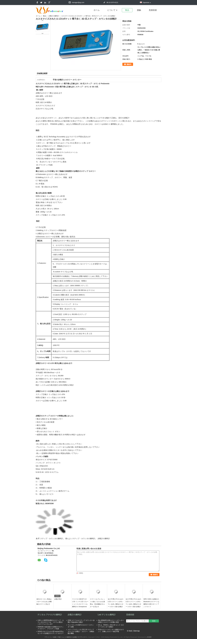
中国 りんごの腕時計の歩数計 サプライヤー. (73, 637)
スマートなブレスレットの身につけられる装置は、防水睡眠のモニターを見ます (97, 603)
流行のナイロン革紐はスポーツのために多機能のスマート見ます (44, 601)
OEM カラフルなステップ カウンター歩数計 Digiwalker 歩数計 (81, 621)
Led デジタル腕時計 (107, 615)
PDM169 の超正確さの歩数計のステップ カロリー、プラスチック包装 (50, 628)
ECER (149, 637)
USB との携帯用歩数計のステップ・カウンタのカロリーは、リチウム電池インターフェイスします (51, 622)
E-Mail (129, 631)
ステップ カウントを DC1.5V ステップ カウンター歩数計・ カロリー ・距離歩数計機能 (81, 631)
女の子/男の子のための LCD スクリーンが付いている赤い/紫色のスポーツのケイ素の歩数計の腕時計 (115, 604)
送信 (153, 621)
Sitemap (136, 631)
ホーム (97, 10)
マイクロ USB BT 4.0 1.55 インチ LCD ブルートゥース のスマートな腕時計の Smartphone (80, 603)
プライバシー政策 (50, 637)
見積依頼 (153, 10)
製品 (127, 10)
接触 (139, 10)
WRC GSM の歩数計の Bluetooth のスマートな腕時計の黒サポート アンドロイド (151, 603)
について (111, 10)
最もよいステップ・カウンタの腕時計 (80, 538)
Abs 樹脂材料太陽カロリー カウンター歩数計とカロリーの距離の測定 (111, 621)
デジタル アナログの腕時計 (49, 615)
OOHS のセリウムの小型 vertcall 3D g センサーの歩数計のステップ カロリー (51, 632)
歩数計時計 (58, 599)
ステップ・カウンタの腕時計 (51, 538)
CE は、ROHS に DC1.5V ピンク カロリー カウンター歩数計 (111, 626)
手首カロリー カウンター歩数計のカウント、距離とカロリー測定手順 (111, 630)
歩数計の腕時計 (53, 16)
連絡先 (129, 64)
